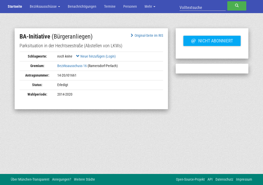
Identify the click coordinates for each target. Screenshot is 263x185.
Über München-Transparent (30, 179)
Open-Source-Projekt (190, 179)
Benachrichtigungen (82, 6)
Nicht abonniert (212, 40)
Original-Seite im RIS (146, 35)
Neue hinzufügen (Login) (96, 56)
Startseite (15, 6)
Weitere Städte (84, 179)
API (210, 179)
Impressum (244, 179)
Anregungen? (61, 179)
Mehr (150, 6)
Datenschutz (224, 179)
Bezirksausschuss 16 (72, 66)
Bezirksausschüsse (45, 6)
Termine (110, 6)
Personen (130, 6)
